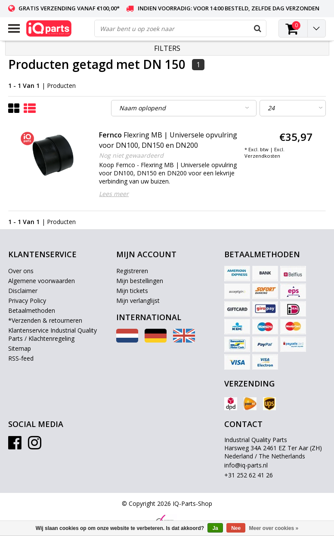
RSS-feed (21, 358)
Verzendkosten (262, 156)
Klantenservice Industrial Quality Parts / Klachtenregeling (52, 334)
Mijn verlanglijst (138, 300)
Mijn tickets (132, 291)
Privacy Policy (27, 300)
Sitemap (19, 348)
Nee (236, 528)
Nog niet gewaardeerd (131, 155)
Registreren (132, 271)
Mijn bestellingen (139, 281)
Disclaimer (22, 291)
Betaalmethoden (31, 310)
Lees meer (114, 194)
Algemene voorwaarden (41, 281)
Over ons (21, 271)
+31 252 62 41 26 (248, 475)
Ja (215, 528)
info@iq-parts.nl (246, 465)
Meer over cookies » (274, 528)
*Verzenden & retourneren (45, 320)
